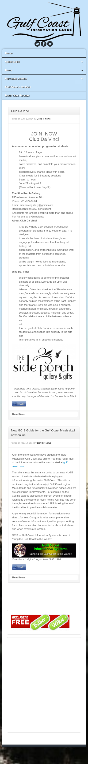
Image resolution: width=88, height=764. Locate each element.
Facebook (43, 44)
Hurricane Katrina (44, 78)
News (44, 70)
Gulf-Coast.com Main (18, 87)
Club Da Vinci (20, 111)
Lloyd (39, 119)
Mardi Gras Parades (17, 95)
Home (8, 53)
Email (37, 44)
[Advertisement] (44, 685)
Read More (18, 414)
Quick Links (44, 61)
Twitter (50, 44)
